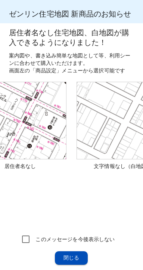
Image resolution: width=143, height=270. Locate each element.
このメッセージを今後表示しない (75, 239)
